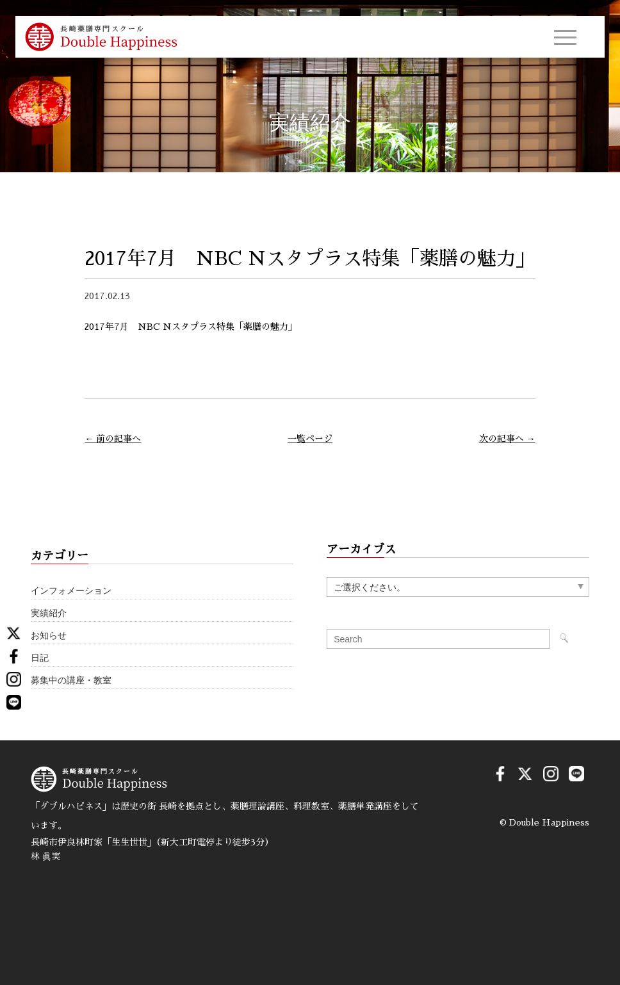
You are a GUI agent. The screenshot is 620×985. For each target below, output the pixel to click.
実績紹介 (49, 613)
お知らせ (49, 635)
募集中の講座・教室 (71, 680)
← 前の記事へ (113, 438)
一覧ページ (310, 438)
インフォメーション (71, 591)
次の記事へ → (507, 438)
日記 (40, 658)
